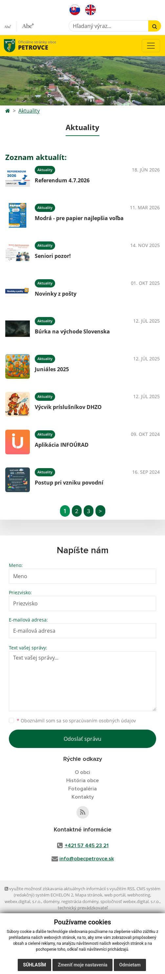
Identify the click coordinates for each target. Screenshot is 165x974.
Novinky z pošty (55, 293)
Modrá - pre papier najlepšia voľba (79, 218)
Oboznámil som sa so (76, 720)
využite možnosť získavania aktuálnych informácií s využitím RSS (69, 889)
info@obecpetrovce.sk (86, 858)
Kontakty (83, 797)
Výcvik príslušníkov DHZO (68, 407)
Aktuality (29, 110)
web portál (114, 895)
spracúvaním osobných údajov (102, 720)
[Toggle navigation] (151, 45)
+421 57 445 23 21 (87, 845)
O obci (82, 772)
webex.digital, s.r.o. (23, 901)
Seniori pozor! (53, 256)
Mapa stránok (88, 895)
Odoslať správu (82, 738)
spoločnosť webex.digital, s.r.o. (130, 901)
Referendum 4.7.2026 (62, 180)
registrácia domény (79, 901)
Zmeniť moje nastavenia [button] (82, 964)
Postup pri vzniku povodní (69, 482)
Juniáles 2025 (52, 369)
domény (51, 901)
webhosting (138, 895)
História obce (82, 780)
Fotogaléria (82, 788)
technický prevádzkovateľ (83, 908)
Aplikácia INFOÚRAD (62, 444)
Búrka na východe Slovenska (72, 331)
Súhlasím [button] (34, 964)
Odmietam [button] (129, 964)
